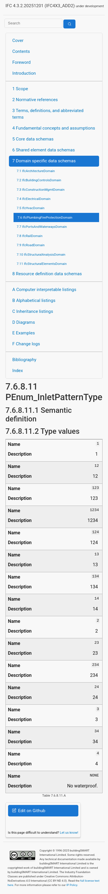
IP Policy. (72, 885)
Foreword (21, 62)
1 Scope (20, 88)
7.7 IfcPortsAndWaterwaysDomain (42, 227)
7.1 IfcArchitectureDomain (36, 171)
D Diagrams (23, 322)
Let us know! (69, 833)
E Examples (23, 333)
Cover (18, 40)
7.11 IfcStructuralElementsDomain (42, 264)
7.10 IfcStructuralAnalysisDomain (41, 255)
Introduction (24, 73)
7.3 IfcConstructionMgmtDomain (41, 190)
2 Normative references (35, 99)
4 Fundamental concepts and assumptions (53, 128)
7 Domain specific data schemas (44, 160)
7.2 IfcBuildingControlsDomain (39, 180)
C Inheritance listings (32, 311)
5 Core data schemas (33, 139)
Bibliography (24, 359)
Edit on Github (28, 810)
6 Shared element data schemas (43, 150)
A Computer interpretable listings (44, 289)
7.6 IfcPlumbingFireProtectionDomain (45, 217)
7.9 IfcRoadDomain (31, 245)
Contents (21, 51)
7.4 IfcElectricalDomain (33, 199)
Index (17, 370)
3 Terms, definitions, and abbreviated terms (48, 114)
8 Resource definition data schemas (47, 273)
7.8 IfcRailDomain (30, 236)
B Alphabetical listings (34, 300)
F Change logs (26, 343)
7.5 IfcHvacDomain (30, 208)
